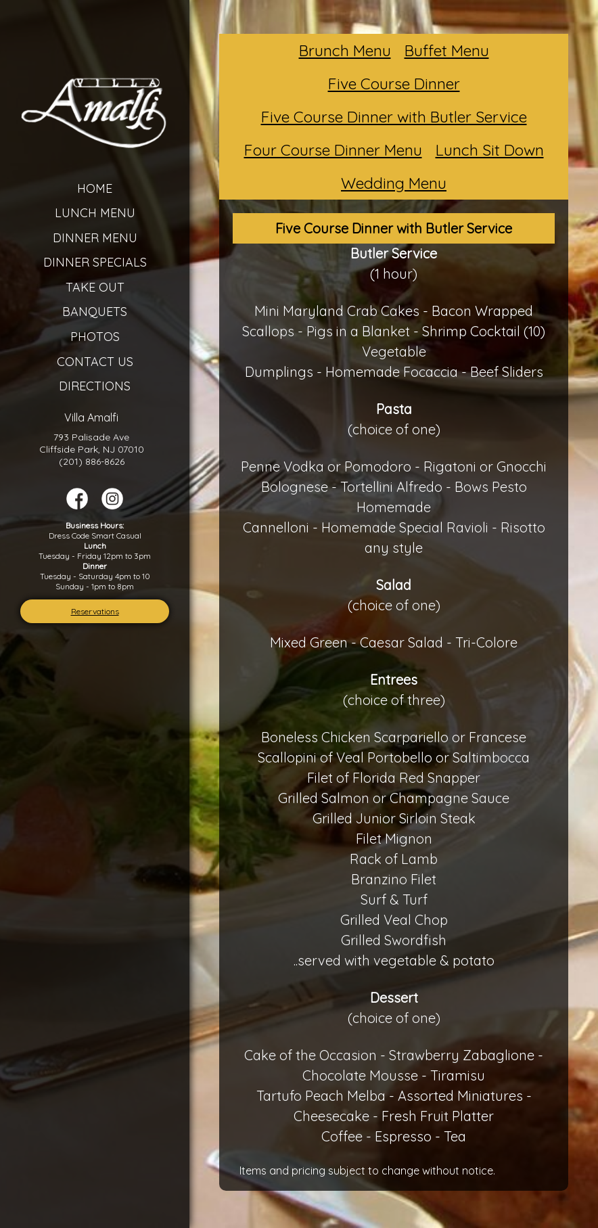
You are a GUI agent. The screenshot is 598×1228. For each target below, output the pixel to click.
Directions (95, 386)
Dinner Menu (95, 238)
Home (94, 188)
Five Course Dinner (394, 83)
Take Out (95, 287)
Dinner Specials (95, 262)
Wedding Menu (393, 183)
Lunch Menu (95, 213)
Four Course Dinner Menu (333, 150)
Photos (95, 336)
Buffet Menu (447, 50)
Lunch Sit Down (490, 150)
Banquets (94, 311)
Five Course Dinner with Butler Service (394, 117)
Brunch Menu (345, 50)
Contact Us (95, 361)
